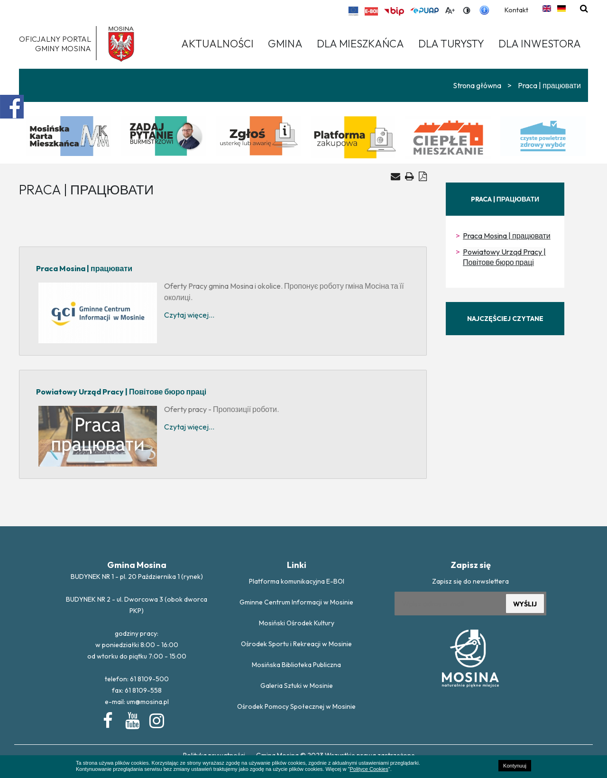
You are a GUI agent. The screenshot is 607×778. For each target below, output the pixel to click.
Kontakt (516, 10)
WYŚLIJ (525, 604)
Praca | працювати (549, 85)
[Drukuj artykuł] (409, 176)
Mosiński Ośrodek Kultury (296, 623)
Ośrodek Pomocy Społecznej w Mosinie (296, 706)
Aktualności (217, 43)
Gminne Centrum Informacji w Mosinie (296, 602)
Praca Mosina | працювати (507, 235)
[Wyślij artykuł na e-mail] (395, 176)
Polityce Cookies (368, 769)
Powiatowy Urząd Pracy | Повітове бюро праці (504, 257)
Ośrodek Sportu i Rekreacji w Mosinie (296, 644)
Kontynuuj (514, 766)
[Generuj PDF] (423, 176)
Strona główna (477, 85)
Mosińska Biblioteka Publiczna (296, 664)
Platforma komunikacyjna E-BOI (296, 581)
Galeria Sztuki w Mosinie (296, 685)
